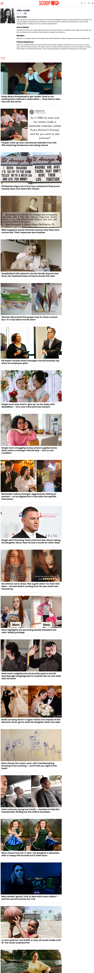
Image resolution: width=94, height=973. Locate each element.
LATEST (3, 58)
